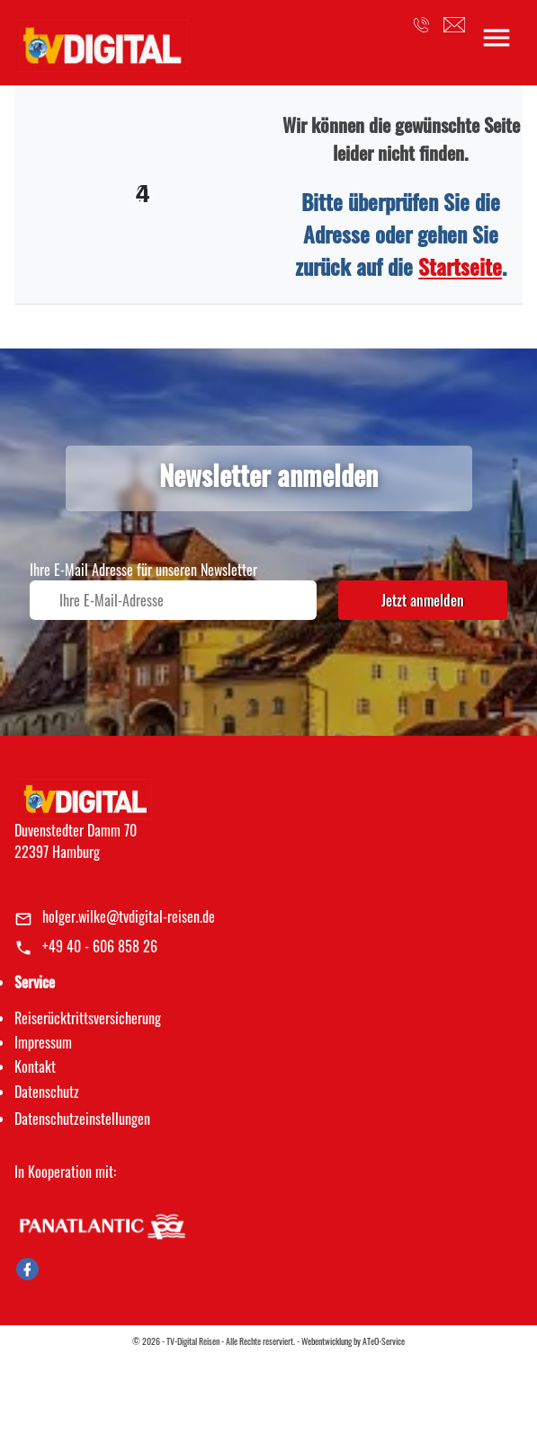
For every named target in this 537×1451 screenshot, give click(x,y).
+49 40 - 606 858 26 (99, 946)
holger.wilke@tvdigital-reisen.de (128, 916)
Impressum (43, 1042)
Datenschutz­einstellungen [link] (82, 1118)
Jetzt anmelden (422, 600)
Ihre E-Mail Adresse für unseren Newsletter (143, 569)
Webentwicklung (326, 1341)
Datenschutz (46, 1091)
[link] (101, 40)
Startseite (460, 266)
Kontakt (35, 1066)
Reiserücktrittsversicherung (87, 1018)
